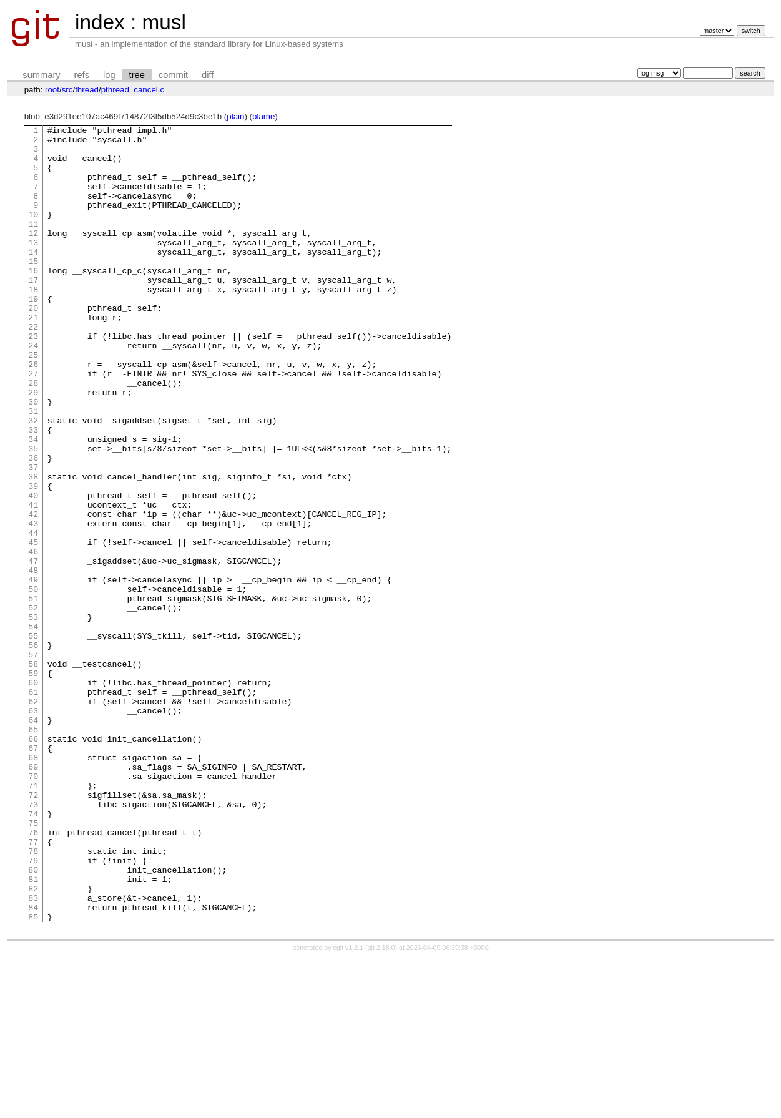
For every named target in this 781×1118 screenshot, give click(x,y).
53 (33, 716)
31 (33, 468)
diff (208, 75)
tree (137, 75)
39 (33, 558)
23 (33, 379)
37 (33, 536)
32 (33, 480)
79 (33, 1008)
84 (33, 1064)
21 (33, 356)
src (67, 89)
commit (173, 75)
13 (33, 266)
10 (33, 232)
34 (33, 502)
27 (33, 423)
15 (33, 289)
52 (33, 704)
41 (33, 581)
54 (33, 727)
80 (33, 1019)
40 (33, 570)
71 (33, 918)
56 (33, 749)
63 (33, 828)
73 (33, 940)
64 (33, 839)
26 (33, 412)
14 (33, 277)
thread (87, 89)
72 (33, 929)
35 (33, 513)
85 (33, 1075)
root (52, 89)
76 (33, 974)
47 (33, 648)
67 (33, 873)
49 (33, 671)
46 (33, 637)
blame (263, 116)
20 (33, 345)
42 (33, 592)
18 (33, 322)
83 (33, 1053)
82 (33, 1041)
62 (33, 817)
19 (33, 334)
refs (81, 75)
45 (33, 626)
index (100, 22)
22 (33, 367)
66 (33, 862)
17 (33, 311)
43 (33, 603)
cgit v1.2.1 (348, 1107)
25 (33, 401)
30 (33, 457)
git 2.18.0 (381, 1107)
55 (33, 738)
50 (33, 682)
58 (33, 772)
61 (33, 806)
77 (33, 985)
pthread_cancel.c (133, 89)
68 (33, 884)
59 (33, 783)
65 (33, 850)
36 (33, 525)
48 (33, 659)
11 (33, 244)
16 (33, 300)
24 (33, 390)
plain (235, 116)
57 (33, 761)
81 (33, 1030)
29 (33, 446)
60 (33, 794)
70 (33, 907)
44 (33, 614)
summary (41, 75)
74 (33, 952)
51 (33, 693)
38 (33, 547)
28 (33, 435)
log (109, 75)
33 (33, 491)
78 (33, 997)
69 (33, 895)
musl (163, 22)
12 (33, 255)
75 (33, 963)
